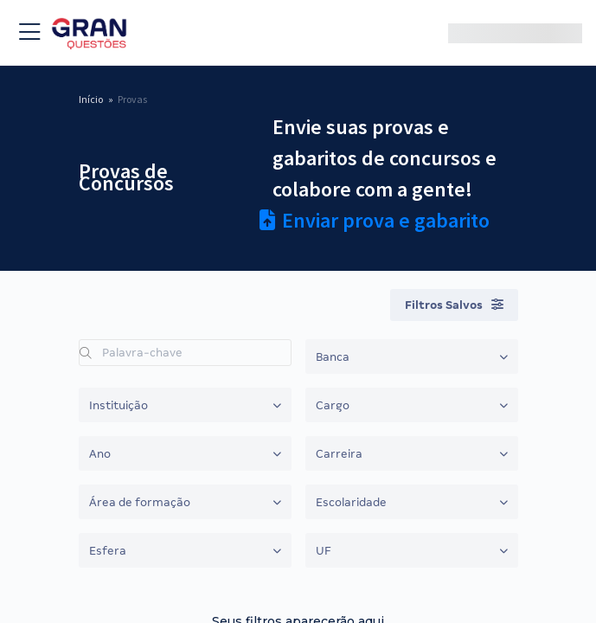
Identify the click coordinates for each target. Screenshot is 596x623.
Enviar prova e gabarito (375, 220)
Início (91, 99)
